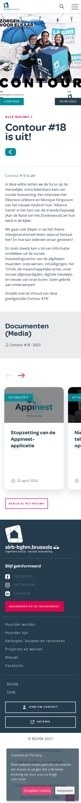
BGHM (12, 684)
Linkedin (22, 593)
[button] (20, 375)
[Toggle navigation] (75, 7)
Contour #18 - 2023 (25, 345)
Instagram (24, 584)
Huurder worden (20, 624)
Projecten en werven (24, 649)
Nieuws (11, 657)
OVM (11, 692)
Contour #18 (15, 175)
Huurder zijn (16, 632)
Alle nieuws (19, 117)
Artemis (43, 721)
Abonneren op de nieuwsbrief (34, 606)
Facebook (23, 576)
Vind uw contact (43, 706)
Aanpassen (65, 790)
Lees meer (18, 779)
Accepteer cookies (37, 790)
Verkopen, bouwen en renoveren (35, 640)
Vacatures (14, 665)
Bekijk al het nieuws (26, 503)
